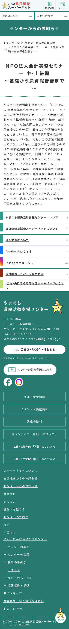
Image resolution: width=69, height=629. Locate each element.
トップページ (12, 42)
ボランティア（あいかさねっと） (34, 434)
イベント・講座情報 (34, 409)
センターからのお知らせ (40, 42)
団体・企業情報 (34, 397)
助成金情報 (34, 421)
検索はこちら (18, 16)
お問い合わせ (53, 16)
